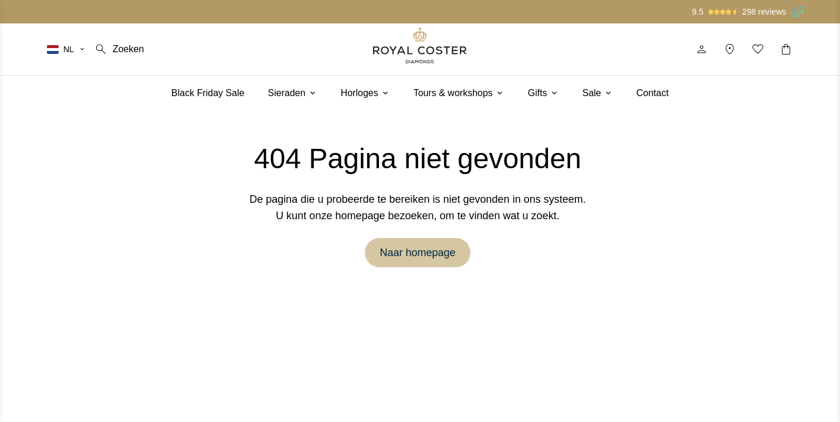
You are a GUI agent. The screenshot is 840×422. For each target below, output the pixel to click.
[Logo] (420, 45)
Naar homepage (417, 252)
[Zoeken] (119, 49)
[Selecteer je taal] (66, 49)
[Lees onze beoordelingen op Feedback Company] (798, 12)
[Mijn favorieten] (758, 49)
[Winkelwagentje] (786, 49)
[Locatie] (730, 49)
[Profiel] (701, 49)
